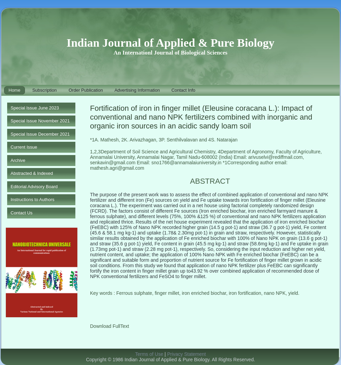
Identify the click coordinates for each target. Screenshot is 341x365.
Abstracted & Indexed (32, 173)
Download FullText (109, 326)
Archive (18, 160)
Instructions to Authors (33, 199)
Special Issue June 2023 (35, 107)
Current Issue (24, 147)
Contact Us (21, 212)
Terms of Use (149, 354)
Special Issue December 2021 (40, 134)
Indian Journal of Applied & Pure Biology (170, 42)
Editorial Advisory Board (34, 186)
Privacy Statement (186, 354)
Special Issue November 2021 (40, 120)
